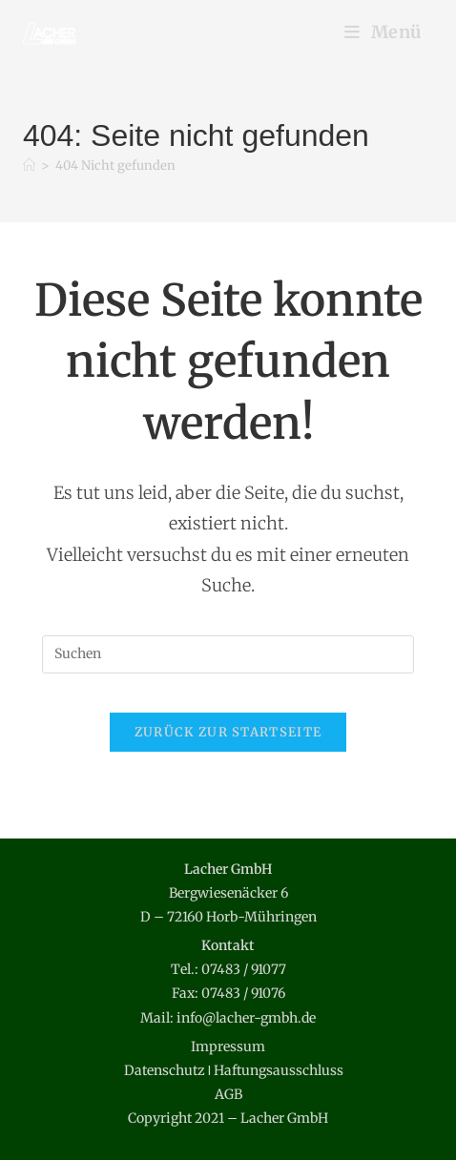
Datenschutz (164, 1070)
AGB (228, 1094)
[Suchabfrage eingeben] (228, 654)
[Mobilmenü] (383, 32)
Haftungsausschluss (278, 1070)
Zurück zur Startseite (228, 732)
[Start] (29, 165)
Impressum (228, 1046)
